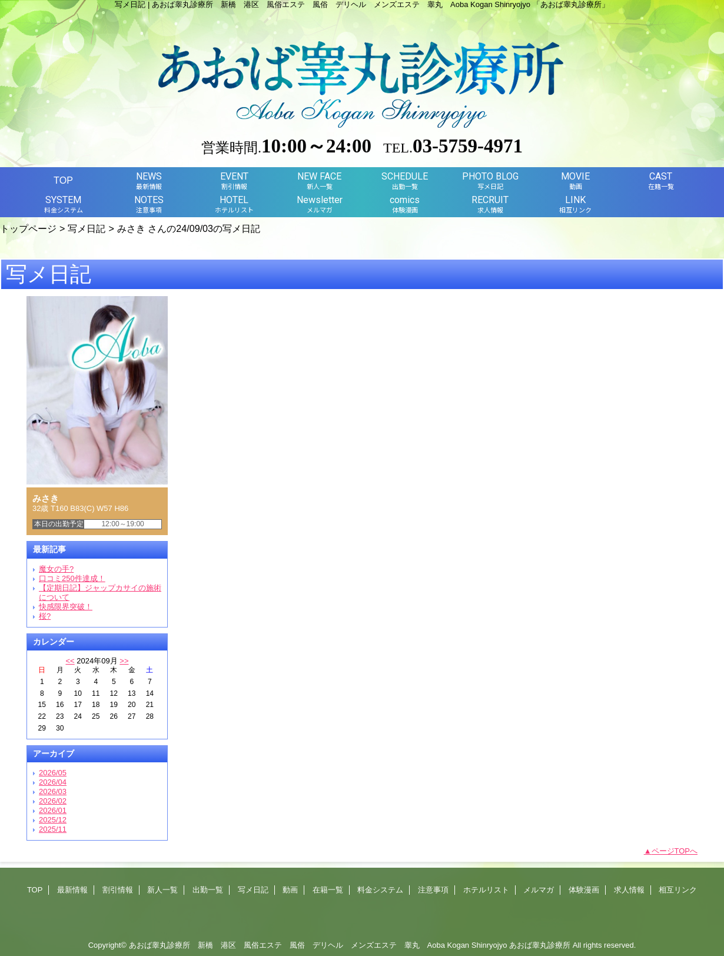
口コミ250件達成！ (72, 578)
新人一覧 (162, 889)
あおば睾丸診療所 (539, 945)
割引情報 (117, 889)
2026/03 (53, 791)
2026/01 (53, 810)
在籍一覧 (328, 889)
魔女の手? (56, 569)
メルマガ (538, 889)
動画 (290, 889)
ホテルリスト (486, 889)
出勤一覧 (207, 889)
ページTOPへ (675, 851)
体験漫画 (584, 889)
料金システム (380, 889)
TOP (63, 180)
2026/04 (53, 782)
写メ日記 (86, 228)
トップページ (28, 228)
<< (69, 660)
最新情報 (72, 889)
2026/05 (53, 772)
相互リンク (678, 889)
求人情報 (629, 889)
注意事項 (433, 889)
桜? (45, 616)
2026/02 (53, 800)
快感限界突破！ (65, 606)
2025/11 (53, 829)
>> (123, 660)
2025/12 (53, 819)
